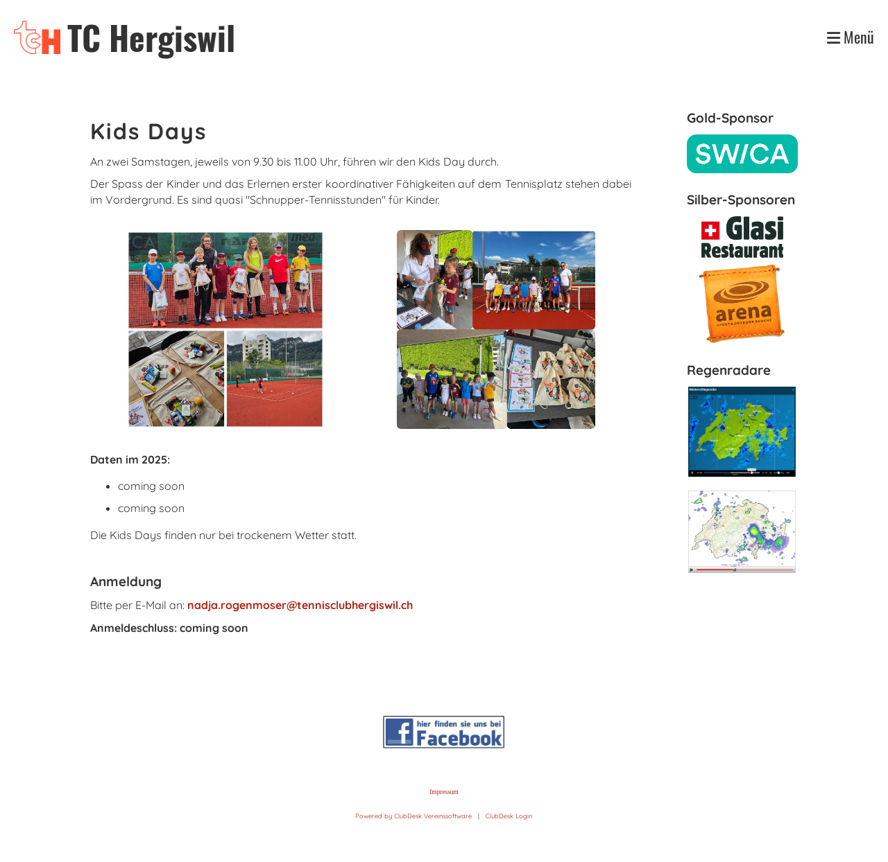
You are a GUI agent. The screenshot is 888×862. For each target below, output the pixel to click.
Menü (850, 37)
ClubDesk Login (509, 816)
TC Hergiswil (151, 37)
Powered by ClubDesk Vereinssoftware (413, 816)
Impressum (443, 792)
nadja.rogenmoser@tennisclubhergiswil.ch (300, 605)
